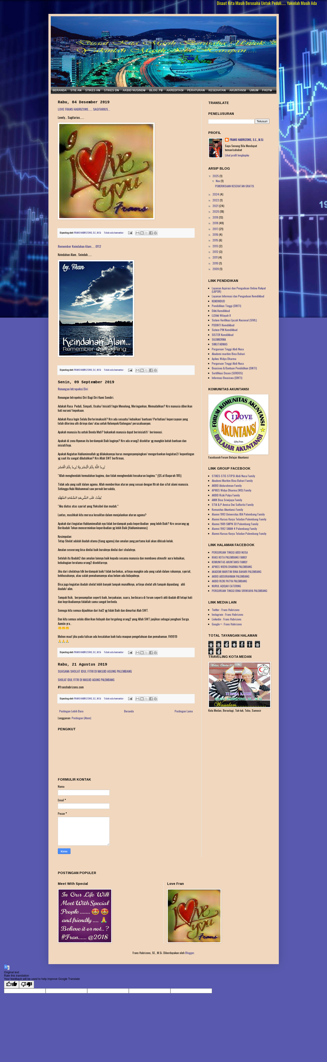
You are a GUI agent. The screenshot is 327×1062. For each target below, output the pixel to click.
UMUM (254, 90)
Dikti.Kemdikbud (221, 311)
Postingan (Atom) (81, 718)
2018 (216, 223)
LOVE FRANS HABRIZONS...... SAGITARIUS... (84, 109)
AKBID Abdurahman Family (227, 485)
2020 (216, 211)
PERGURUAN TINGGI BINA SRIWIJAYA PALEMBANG (239, 591)
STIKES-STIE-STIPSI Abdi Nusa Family (233, 476)
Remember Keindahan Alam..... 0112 (79, 246)
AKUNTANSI (237, 90)
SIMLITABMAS (220, 344)
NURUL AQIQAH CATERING (226, 586)
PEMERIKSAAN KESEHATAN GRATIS (234, 186)
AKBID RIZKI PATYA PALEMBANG (229, 581)
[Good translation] (11, 984)
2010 (216, 263)
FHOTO (267, 90)
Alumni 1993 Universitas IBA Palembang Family (238, 514)
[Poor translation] (26, 984)
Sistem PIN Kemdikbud (224, 330)
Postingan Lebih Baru (71, 711)
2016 (216, 234)
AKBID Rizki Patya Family (226, 495)
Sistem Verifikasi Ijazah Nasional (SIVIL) (234, 320)
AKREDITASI (174, 90)
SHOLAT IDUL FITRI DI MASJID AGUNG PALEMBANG (86, 679)
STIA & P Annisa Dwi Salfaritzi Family (233, 505)
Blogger (189, 953)
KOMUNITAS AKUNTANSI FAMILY (229, 562)
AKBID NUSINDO (134, 90)
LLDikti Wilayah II (221, 315)
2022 (216, 200)
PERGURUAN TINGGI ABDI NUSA (230, 552)
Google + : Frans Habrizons (227, 624)
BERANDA (60, 90)
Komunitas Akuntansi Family (227, 509)
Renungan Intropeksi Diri (73, 388)
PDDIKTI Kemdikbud (223, 325)
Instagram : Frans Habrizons (227, 614)
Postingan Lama (184, 711)
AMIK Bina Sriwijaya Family (227, 500)
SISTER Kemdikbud (222, 335)
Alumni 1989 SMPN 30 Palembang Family (235, 524)
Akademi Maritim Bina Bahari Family (232, 481)
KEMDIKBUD (218, 301)
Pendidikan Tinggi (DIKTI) (226, 306)
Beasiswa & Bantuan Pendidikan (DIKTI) (234, 368)
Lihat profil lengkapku (237, 155)
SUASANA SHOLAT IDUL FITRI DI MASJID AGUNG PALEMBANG (95, 671)
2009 (216, 269)
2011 (215, 257)
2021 (216, 206)
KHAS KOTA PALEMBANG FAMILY (229, 557)
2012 (216, 252)
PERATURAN (196, 90)
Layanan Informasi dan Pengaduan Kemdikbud (238, 296)
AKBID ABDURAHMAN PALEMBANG (230, 576)
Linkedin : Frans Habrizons (226, 619)
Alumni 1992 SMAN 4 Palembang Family (234, 529)
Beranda (129, 711)
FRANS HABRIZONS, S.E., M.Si (246, 140)
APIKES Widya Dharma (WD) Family (231, 490)
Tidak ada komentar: (114, 232)
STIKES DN (111, 90)
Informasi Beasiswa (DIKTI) (227, 378)
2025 (216, 176)
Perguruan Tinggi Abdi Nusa (228, 349)
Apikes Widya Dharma (224, 359)
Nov (218, 181)
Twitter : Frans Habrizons (226, 610)
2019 (216, 217)
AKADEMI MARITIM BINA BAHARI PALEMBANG (236, 572)
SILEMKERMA (219, 339)
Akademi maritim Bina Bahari (228, 354)
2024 (216, 194)
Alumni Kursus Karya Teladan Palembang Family (239, 519)
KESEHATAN (217, 90)
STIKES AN (92, 90)
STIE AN (76, 90)
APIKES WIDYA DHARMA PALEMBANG (232, 567)
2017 (216, 229)
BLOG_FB (156, 90)
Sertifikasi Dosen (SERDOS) (227, 373)
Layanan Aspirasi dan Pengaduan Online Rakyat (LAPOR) (239, 289)
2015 (216, 240)
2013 (216, 246)
